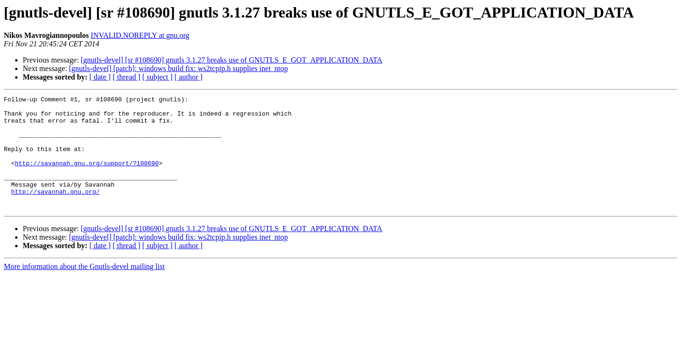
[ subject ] (157, 77)
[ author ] (189, 77)
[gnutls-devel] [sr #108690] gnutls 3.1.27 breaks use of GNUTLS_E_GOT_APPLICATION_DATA (232, 60)
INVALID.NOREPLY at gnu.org (140, 35)
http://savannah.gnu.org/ (55, 211)
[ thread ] (126, 77)
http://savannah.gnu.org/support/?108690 (86, 177)
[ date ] (100, 77)
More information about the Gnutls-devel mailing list (84, 289)
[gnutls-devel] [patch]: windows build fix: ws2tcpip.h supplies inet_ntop (178, 68)
